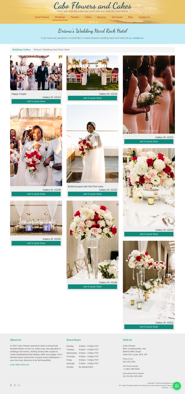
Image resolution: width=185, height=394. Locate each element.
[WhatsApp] (97, 22)
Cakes (88, 17)
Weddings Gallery (21, 49)
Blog (130, 17)
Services (101, 17)
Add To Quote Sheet (36, 101)
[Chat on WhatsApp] (177, 386)
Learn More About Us (19, 364)
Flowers (75, 17)
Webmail (165, 387)
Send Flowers (42, 17)
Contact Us (144, 17)
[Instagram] (93, 22)
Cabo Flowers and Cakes (92, 5)
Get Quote (117, 17)
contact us (138, 38)
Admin (172, 387)
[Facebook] (90, 22)
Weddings (60, 17)
